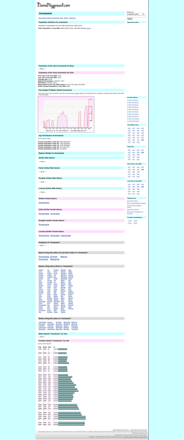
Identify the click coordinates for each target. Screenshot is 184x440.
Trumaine (74, 329)
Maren (56, 308)
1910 (129, 142)
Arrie (49, 291)
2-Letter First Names (132, 100)
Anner (41, 307)
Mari (55, 310)
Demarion (42, 329)
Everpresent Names (132, 201)
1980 (138, 142)
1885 (129, 130)
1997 (62, 81)
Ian (55, 275)
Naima (63, 312)
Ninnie (70, 286)
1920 (133, 130)
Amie (40, 282)
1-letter (130, 221)
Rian (70, 307)
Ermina (53, 256)
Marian (63, 272)
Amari (41, 279)
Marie (63, 280)
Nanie (70, 273)
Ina (55, 280)
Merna (63, 291)
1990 (142, 130)
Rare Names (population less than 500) (135, 212)
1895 (129, 135)
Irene (55, 286)
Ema (48, 296)
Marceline (59, 329)
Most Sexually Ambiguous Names (136, 203)
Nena (70, 279)
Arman (49, 280)
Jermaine (59, 324)
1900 (129, 137)
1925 (133, 133)
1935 (133, 137)
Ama (40, 272)
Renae (70, 298)
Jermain (58, 322)
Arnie (49, 287)
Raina (70, 291)
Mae (55, 291)
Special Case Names (133, 209)
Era (48, 305)
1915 (133, 128)
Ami (40, 280)
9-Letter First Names (132, 116)
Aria (48, 272)
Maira (56, 296)
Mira (62, 308)
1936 (59, 76)
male (61, 18)
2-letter (130, 223)
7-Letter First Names (132, 112)
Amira (41, 289)
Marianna (64, 277)
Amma (41, 291)
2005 (142, 137)
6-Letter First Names (132, 109)
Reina (70, 294)
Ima (55, 277)
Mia (62, 296)
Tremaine (74, 327)
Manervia (59, 326)
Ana (40, 294)
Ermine (56, 270)
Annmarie (55, 213)
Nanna (70, 275)
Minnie (63, 307)
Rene (70, 300)
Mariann (63, 275)
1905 (129, 140)
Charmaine (42, 327)
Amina (41, 286)
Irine (55, 287)
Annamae (42, 301)
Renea (70, 301)
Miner (63, 303)
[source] (88, 28)
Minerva (74, 322)
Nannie (70, 277)
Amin (40, 284)
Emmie (49, 301)
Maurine (66, 329)
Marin (63, 282)
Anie (40, 296)
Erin (48, 308)
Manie (56, 303)
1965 (138, 135)
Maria (56, 312)
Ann (40, 298)
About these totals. (44, 138)
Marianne (54, 259)
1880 (129, 128)
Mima (63, 298)
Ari (48, 270)
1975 (138, 140)
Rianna (70, 308)
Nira (69, 287)
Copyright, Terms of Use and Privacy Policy (135, 437)
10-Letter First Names (133, 119)
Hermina (50, 326)
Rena (70, 296)
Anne (40, 303)
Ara (40, 312)
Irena (55, 284)
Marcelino (67, 322)
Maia (55, 294)
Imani (56, 279)
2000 (59, 77)
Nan (69, 270)
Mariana (63, 273)
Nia (69, 280)
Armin (49, 284)
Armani (49, 282)
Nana (70, 272)
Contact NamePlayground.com (138, 430)
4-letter (135, 223)
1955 (138, 130)
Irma (55, 289)
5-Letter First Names (132, 107)
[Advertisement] (123, 5)
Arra (48, 289)
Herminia (50, 327)
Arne (49, 286)
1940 (133, 140)
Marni (63, 286)
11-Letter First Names (133, 121)
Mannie (56, 305)
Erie (48, 307)
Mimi (62, 300)
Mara (55, 307)
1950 (138, 128)
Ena (48, 303)
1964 (54, 83)
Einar (49, 294)
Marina (63, 284)
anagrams (72, 18)
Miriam (63, 310)
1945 (133, 142)
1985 (142, 128)
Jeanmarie (66, 235)
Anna (40, 300)
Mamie (56, 300)
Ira (55, 282)
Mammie (57, 301)
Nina (70, 284)
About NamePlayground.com (121, 430)
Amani (41, 273)
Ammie (41, 293)
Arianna (50, 277)
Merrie (63, 294)
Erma (49, 310)
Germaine (50, 324)
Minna (63, 305)
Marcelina (59, 327)
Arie (48, 279)
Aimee (41, 270)
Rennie (70, 305)
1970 (138, 137)
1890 (129, 133)
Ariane (49, 275)
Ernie (55, 273)
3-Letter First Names (132, 102)
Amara (41, 275)
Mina (62, 301)
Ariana (49, 273)
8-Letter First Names (132, 114)
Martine (66, 327)
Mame (56, 298)
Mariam (63, 270)
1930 (133, 135)
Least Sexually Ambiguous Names (134, 206)
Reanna (71, 293)
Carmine (41, 326)
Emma (49, 298)
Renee (70, 303)
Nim (69, 282)
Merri (62, 293)
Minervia (74, 324)
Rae (69, 289)
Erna (55, 272)
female (66, 18)
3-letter (135, 221)
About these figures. (45, 344)
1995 (142, 133)
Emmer (49, 300)
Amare (41, 277)
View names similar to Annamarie (48, 18)
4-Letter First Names (132, 105)
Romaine (74, 326)
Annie (41, 308)
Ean (48, 293)
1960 (138, 133)
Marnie (63, 256)
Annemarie (44, 202)
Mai (55, 293)
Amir (40, 287)
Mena (63, 289)
